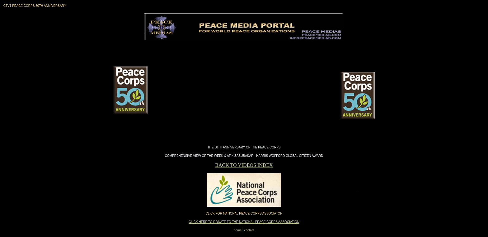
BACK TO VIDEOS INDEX (244, 165)
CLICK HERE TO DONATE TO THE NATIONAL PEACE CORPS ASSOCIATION (244, 222)
